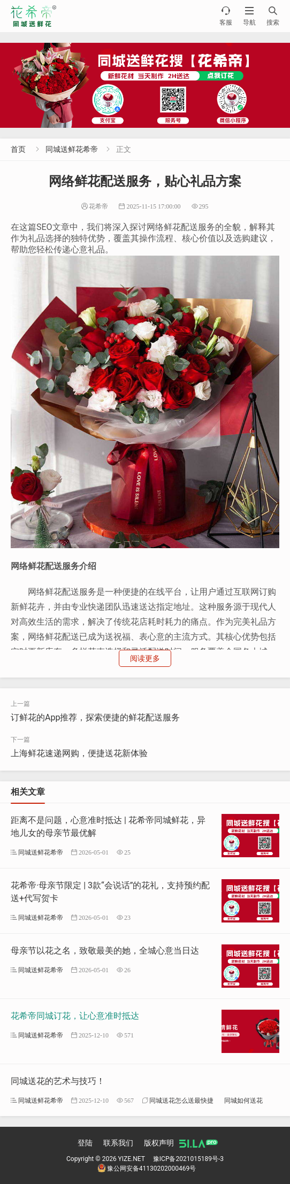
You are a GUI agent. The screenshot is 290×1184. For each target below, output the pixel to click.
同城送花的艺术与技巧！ (58, 1081)
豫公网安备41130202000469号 (146, 1168)
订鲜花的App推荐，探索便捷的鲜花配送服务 (95, 717)
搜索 (272, 15)
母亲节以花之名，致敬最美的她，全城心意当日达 (105, 950)
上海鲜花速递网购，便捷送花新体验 (79, 753)
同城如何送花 (243, 1100)
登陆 (85, 1143)
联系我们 (118, 1143)
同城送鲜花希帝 (71, 149)
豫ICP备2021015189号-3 (188, 1159)
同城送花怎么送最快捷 (181, 1100)
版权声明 (159, 1143)
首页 (18, 149)
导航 (249, 15)
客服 (225, 15)
